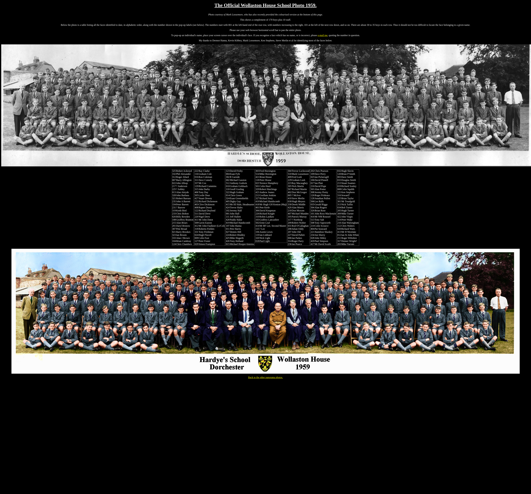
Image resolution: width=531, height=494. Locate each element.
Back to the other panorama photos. (265, 377)
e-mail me (322, 35)
